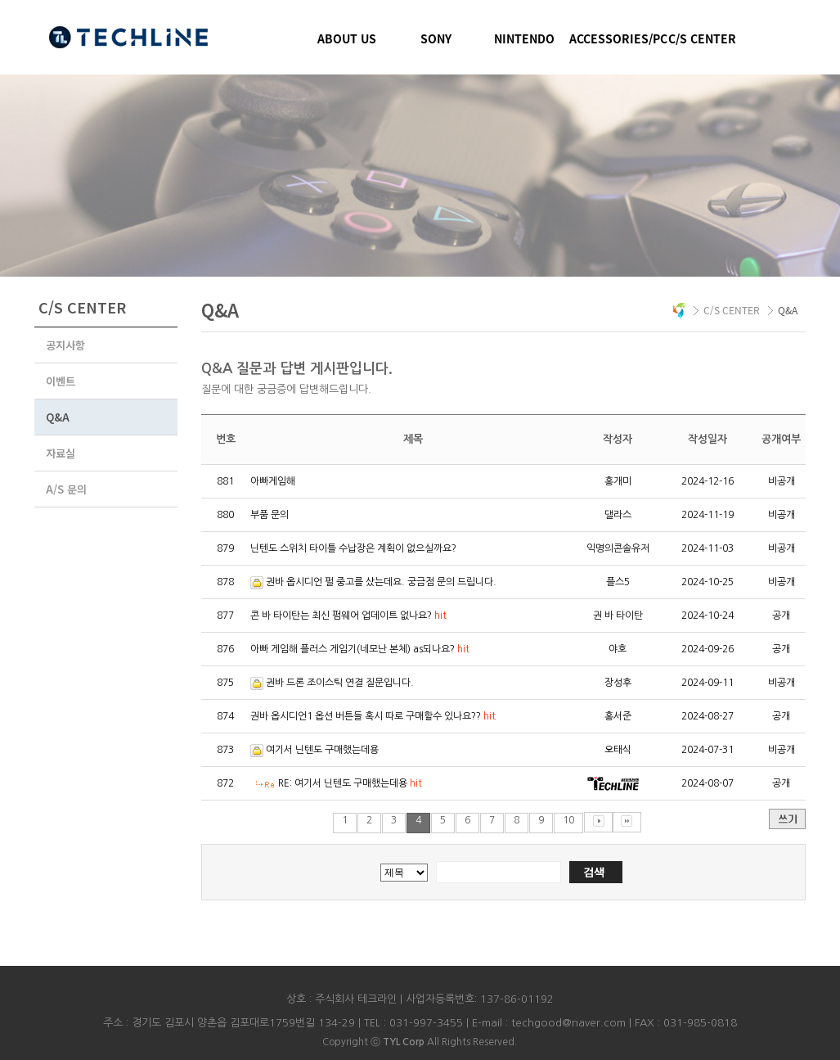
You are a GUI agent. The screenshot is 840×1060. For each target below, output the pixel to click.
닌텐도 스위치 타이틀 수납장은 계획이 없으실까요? (353, 548)
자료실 (60, 453)
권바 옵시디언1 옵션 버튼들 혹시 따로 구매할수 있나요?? (373, 716)
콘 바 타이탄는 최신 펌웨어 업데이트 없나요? (348, 615)
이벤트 (60, 381)
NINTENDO (524, 38)
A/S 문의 (66, 489)
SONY (435, 38)
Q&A (58, 417)
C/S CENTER (702, 38)
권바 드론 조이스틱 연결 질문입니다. (340, 683)
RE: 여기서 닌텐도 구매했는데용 (350, 783)
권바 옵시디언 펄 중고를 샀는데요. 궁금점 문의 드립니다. (381, 582)
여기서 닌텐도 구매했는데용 (322, 750)
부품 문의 (269, 515)
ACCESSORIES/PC (613, 38)
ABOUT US (346, 38)
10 (568, 820)
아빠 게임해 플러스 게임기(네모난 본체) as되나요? (359, 649)
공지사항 (65, 345)
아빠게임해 (272, 481)
